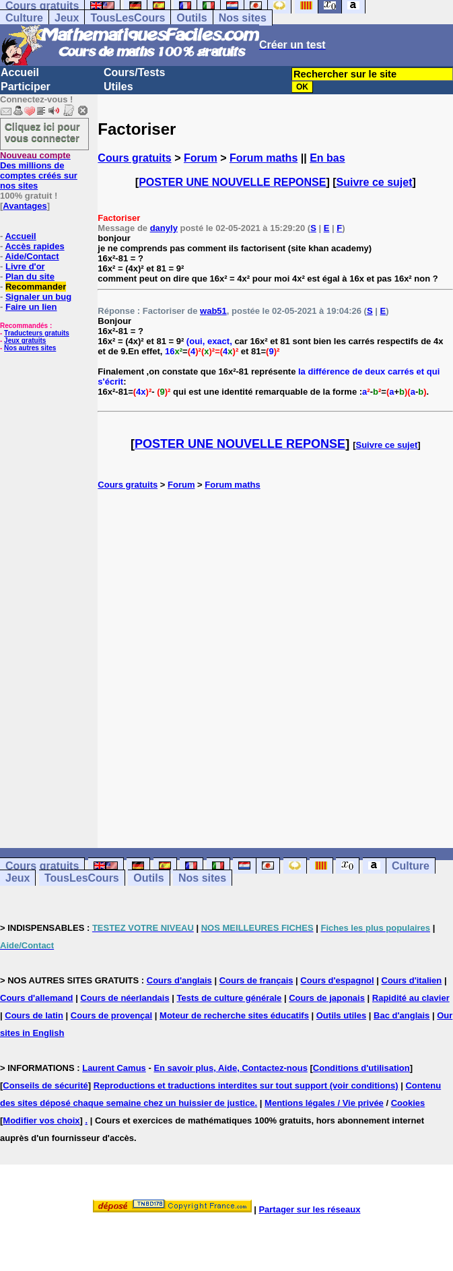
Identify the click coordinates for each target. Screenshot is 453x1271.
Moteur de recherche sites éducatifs (234, 1015)
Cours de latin (34, 1015)
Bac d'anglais (401, 1015)
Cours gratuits (134, 158)
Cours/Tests (134, 72)
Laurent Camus (114, 1068)
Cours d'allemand (36, 998)
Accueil (20, 72)
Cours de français (256, 980)
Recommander (35, 287)
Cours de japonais (327, 998)
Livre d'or (25, 266)
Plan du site (30, 276)
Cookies (408, 1103)
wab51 (213, 311)
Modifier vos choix (41, 1120)
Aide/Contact (32, 256)
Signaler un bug (38, 297)
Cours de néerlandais (124, 998)
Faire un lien (31, 307)
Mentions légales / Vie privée (324, 1103)
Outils (191, 18)
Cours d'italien (412, 980)
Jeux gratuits (25, 340)
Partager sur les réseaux (309, 1209)
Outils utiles (341, 1015)
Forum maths (264, 158)
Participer (25, 86)
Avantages (24, 206)
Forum (200, 158)
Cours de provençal (111, 1015)
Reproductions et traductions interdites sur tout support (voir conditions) (246, 1085)
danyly (164, 228)
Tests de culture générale (229, 998)
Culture (24, 18)
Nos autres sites (30, 348)
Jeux (67, 18)
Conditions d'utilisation (361, 1068)
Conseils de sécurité (45, 1085)
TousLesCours (127, 18)
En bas (327, 158)
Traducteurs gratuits (36, 333)
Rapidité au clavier (411, 998)
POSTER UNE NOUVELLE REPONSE (232, 182)
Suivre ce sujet (375, 182)
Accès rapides (34, 246)
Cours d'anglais (179, 980)
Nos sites (243, 18)
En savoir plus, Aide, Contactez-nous (230, 1068)
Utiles (118, 86)
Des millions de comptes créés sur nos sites (38, 170)
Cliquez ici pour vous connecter (42, 132)
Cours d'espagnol (337, 980)
